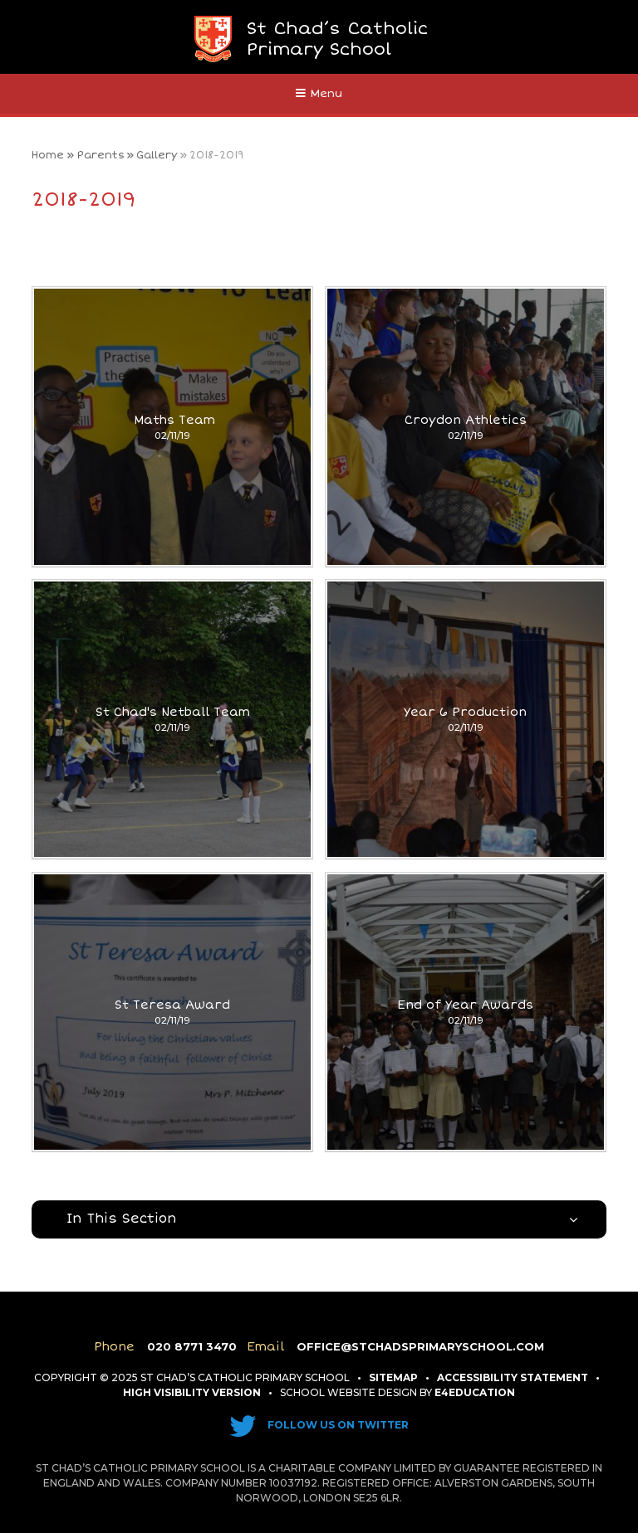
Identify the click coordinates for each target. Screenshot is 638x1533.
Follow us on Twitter (319, 1425)
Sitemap (393, 1377)
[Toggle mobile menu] (319, 94)
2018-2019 (216, 155)
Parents (100, 155)
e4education (474, 1392)
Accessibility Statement (512, 1377)
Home (48, 155)
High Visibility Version (192, 1392)
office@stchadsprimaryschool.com (420, 1346)
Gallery (157, 155)
